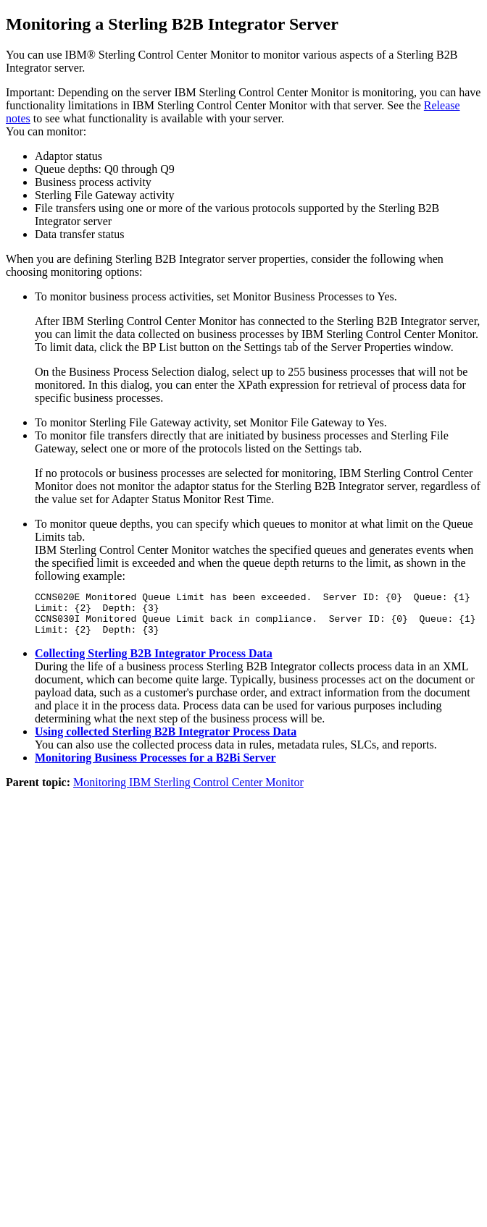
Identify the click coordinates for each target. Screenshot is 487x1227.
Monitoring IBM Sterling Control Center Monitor (188, 791)
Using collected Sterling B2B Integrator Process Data (165, 740)
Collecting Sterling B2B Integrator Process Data (153, 662)
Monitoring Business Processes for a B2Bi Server (155, 766)
